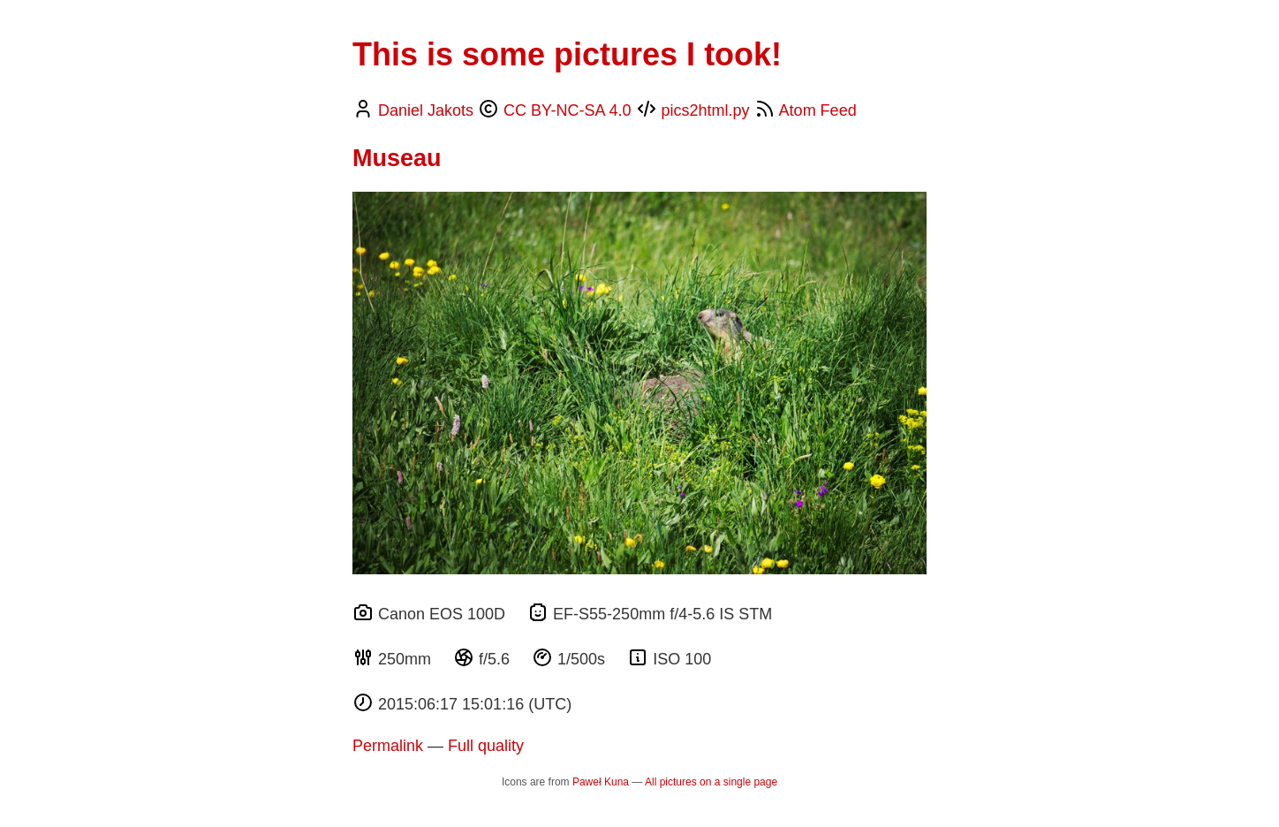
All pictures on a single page (711, 782)
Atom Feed (818, 110)
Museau (397, 158)
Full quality (486, 746)
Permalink (387, 746)
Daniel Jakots (425, 110)
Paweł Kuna (600, 782)
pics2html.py (706, 110)
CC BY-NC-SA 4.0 (567, 110)
